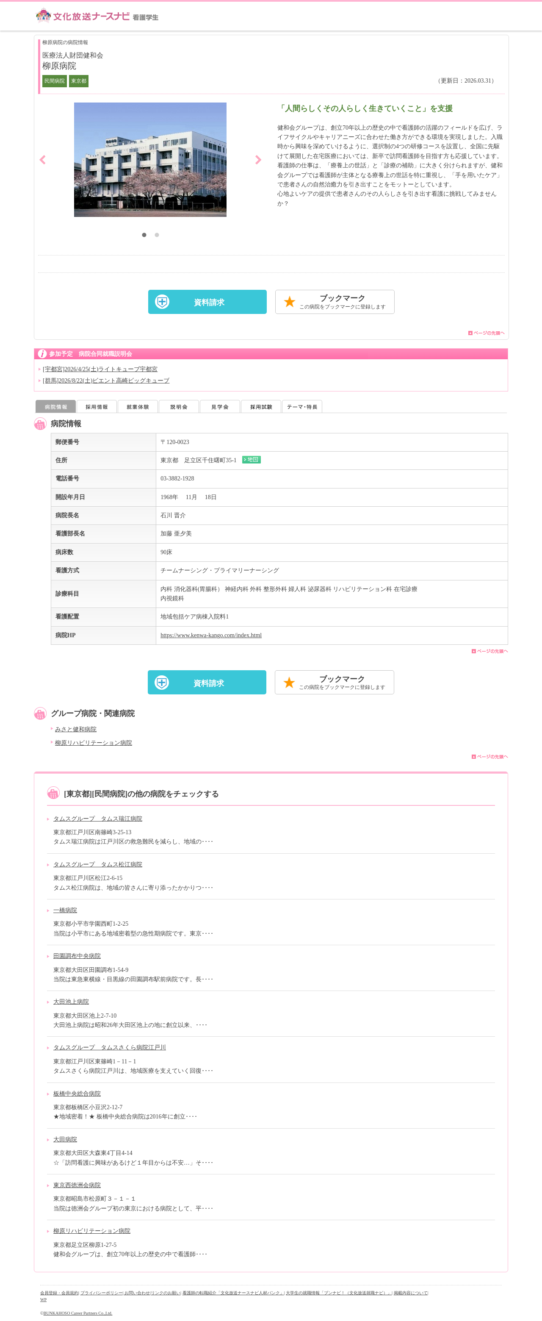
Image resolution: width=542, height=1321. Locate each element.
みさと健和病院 (76, 729)
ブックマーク (342, 302)
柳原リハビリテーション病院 (93, 743)
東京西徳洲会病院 (77, 1185)
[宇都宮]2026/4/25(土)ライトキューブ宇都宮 (100, 369)
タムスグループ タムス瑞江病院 (97, 819)
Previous (42, 159)
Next (258, 159)
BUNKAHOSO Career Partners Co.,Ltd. (78, 1313)
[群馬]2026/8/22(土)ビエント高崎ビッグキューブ (106, 380)
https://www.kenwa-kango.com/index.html (211, 635)
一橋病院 (65, 910)
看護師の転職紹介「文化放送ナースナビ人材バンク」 (233, 1292)
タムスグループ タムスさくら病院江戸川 (109, 1047)
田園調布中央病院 (77, 956)
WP (43, 1299)
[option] (150, 160)
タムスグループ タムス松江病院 (97, 864)
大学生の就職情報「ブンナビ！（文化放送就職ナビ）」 (339, 1292)
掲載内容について (411, 1292)
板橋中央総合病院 (77, 1094)
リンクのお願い (165, 1292)
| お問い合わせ (136, 1292)
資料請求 (209, 302)
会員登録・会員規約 (59, 1292)
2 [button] (156, 236)
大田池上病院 (71, 1002)
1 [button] (144, 236)
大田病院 (65, 1139)
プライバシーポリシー (101, 1292)
